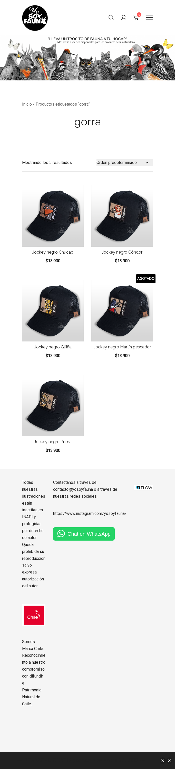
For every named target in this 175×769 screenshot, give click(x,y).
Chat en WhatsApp (89, 534)
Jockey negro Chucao (52, 252)
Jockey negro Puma (53, 441)
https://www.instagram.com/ (78, 513)
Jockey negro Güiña (53, 347)
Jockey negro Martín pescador (122, 347)
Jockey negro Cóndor (122, 252)
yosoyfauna (114, 513)
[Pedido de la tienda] (124, 162)
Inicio (27, 104)
